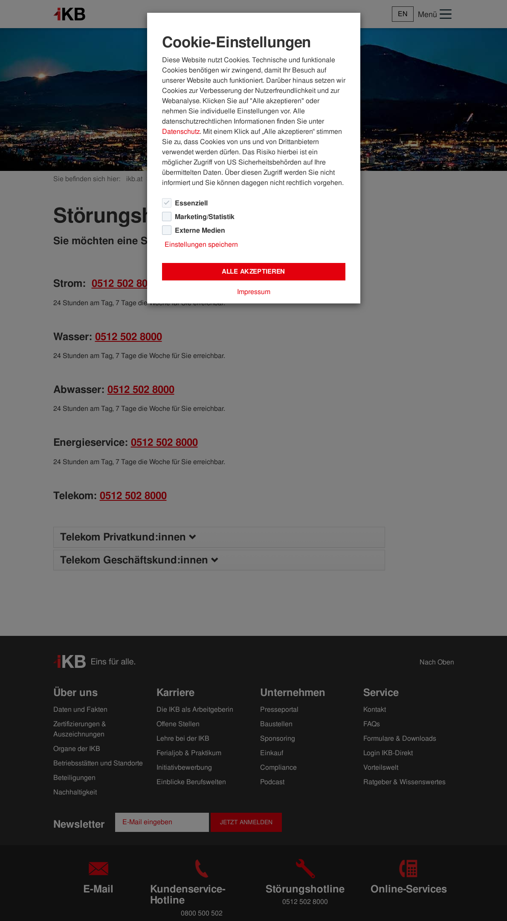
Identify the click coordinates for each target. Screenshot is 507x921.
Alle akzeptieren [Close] (253, 271)
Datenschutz (181, 131)
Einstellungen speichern (201, 244)
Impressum (253, 291)
